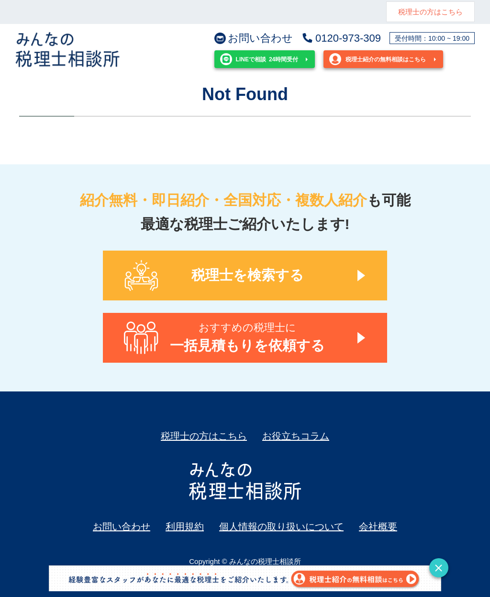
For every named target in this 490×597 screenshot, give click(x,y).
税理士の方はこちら (430, 12)
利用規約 (185, 526)
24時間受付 (259, 59)
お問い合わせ (253, 38)
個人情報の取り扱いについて (281, 526)
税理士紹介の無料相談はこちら (377, 59)
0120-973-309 (341, 38)
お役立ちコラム (295, 436)
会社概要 (378, 526)
